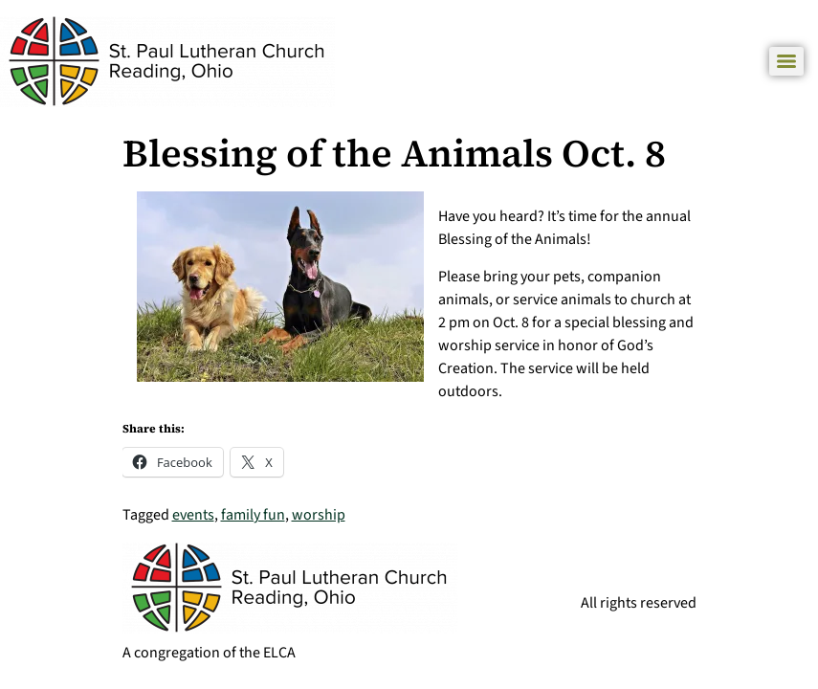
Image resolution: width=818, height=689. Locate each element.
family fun (253, 514)
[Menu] (786, 61)
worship (318, 514)
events (193, 514)
